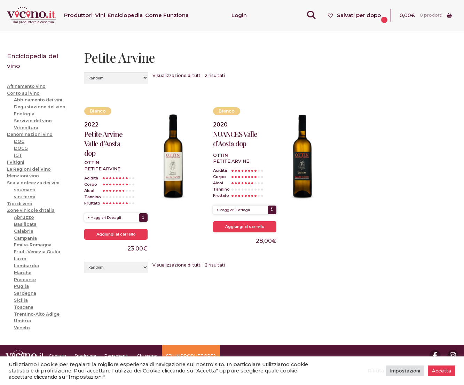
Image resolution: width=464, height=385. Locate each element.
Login (239, 15)
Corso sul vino (23, 93)
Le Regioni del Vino (29, 169)
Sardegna (25, 293)
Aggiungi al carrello (116, 234)
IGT (18, 155)
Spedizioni (85, 356)
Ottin (91, 162)
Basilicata (25, 224)
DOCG (21, 148)
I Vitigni (15, 162)
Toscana (23, 307)
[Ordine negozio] (116, 77)
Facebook (435, 355)
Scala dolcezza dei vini (33, 182)
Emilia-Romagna (33, 244)
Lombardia (26, 265)
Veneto (22, 327)
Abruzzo (24, 217)
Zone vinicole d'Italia (31, 210)
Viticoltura (26, 127)
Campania (25, 238)
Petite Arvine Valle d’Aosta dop (103, 143)
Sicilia (21, 300)
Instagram (452, 355)
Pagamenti (116, 356)
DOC (19, 141)
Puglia (21, 286)
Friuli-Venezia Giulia (37, 251)
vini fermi (24, 196)
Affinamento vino (26, 86)
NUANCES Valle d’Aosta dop (235, 138)
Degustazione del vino (39, 106)
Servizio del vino (33, 120)
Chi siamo (147, 356)
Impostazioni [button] (405, 371)
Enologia (24, 113)
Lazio (20, 258)
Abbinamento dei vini (38, 99)
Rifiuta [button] (376, 371)
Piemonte (25, 279)
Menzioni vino (23, 175)
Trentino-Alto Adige (37, 314)
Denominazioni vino (30, 134)
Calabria (23, 231)
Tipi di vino (19, 203)
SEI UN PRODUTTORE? (191, 356)
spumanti (25, 189)
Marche (22, 272)
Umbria (22, 320)
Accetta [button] (441, 371)
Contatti (57, 356)
